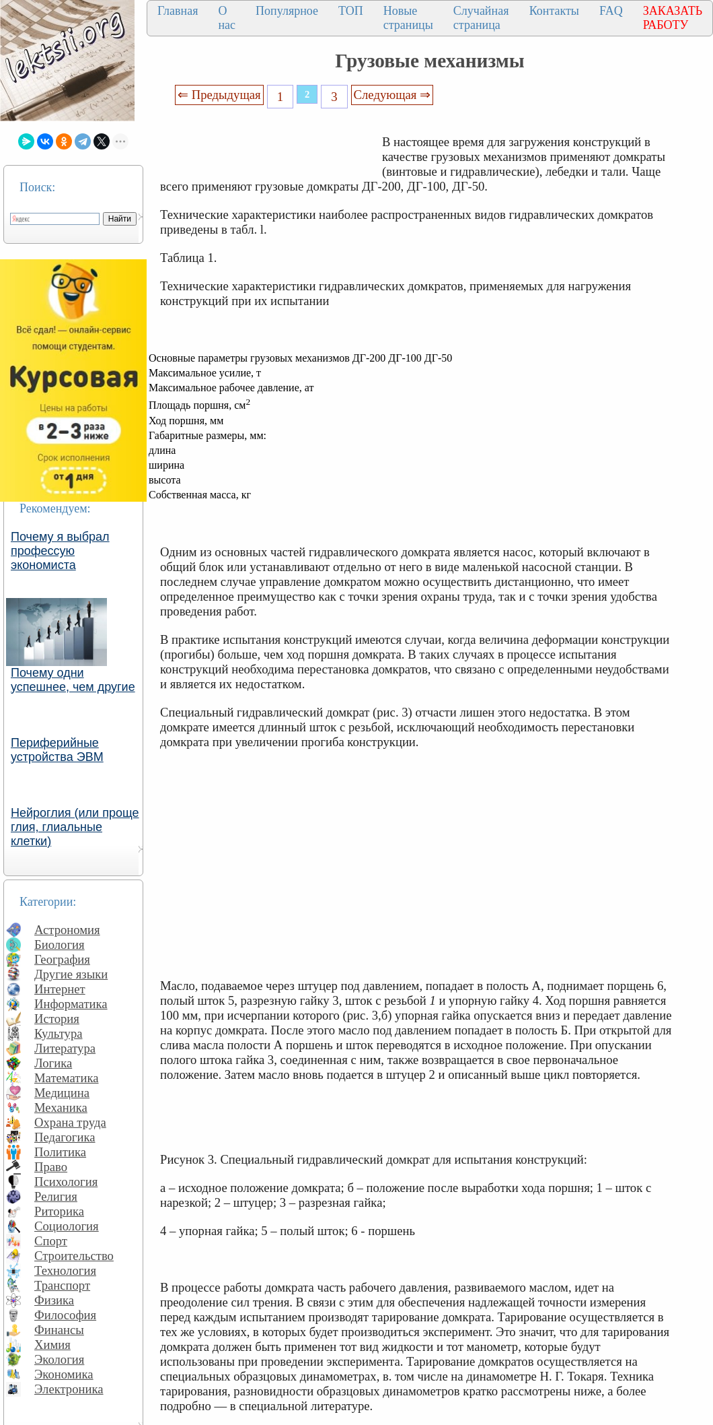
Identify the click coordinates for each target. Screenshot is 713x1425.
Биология (59, 944)
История (56, 1019)
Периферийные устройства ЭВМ (57, 750)
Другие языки (71, 974)
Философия (65, 1315)
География (62, 959)
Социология (66, 1226)
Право (50, 1167)
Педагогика (65, 1137)
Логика (53, 1063)
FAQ (611, 11)
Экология (59, 1359)
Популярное (287, 11)
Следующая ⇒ (392, 95)
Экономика (63, 1374)
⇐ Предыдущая (219, 95)
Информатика (71, 1004)
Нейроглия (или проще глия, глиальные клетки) (75, 827)
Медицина (61, 1093)
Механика (60, 1107)
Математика (66, 1078)
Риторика (59, 1211)
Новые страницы (408, 18)
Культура (58, 1033)
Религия (55, 1196)
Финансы (59, 1330)
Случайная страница (481, 18)
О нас (226, 18)
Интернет (59, 989)
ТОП (350, 11)
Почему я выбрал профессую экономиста (60, 551)
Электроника (69, 1389)
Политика (60, 1152)
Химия (52, 1344)
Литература (65, 1048)
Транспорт (62, 1285)
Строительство (74, 1256)
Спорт (50, 1241)
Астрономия (67, 930)
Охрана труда (70, 1122)
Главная (177, 11)
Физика (54, 1300)
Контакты (554, 11)
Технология (65, 1270)
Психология (66, 1181)
